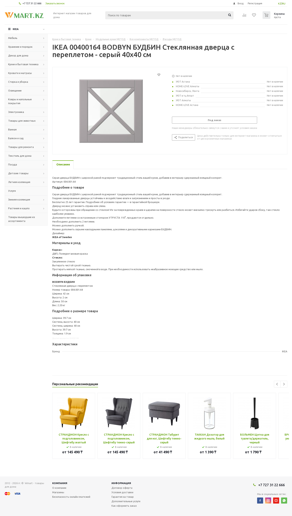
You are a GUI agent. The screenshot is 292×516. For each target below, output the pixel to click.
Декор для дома (18, 55)
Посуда (12, 164)
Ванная (12, 129)
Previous (277, 384)
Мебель (12, 38)
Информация (121, 483)
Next (284, 384)
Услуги (12, 190)
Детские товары (18, 173)
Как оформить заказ (124, 505)
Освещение (15, 90)
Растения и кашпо (19, 208)
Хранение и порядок (20, 46)
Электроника (16, 112)
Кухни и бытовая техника (23, 64)
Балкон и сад (16, 138)
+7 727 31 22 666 (31, 3)
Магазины (58, 492)
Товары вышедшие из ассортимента (21, 219)
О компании (59, 487)
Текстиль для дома (19, 155)
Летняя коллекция (19, 182)
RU (283, 3)
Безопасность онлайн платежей (71, 496)
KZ (279, 3)
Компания (59, 483)
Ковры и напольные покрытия (20, 101)
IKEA (16, 29)
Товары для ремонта (21, 147)
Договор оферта (121, 487)
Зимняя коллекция (19, 199)
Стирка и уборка (18, 81)
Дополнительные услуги (125, 501)
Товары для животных (22, 120)
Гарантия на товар (122, 496)
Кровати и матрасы (20, 73)
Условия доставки (122, 492)
